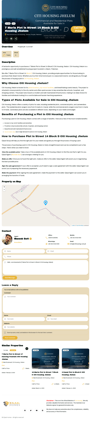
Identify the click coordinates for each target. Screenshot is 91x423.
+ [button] (4, 188)
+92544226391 (52, 239)
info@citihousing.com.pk (76, 245)
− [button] (4, 190)
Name (6, 316)
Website (6, 324)
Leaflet (73, 226)
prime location (33, 88)
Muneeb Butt (16, 155)
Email (49, 316)
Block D (29, 74)
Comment (7, 294)
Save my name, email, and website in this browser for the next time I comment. (30, 333)
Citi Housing (79, 400)
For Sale (8, 23)
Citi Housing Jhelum (31, 79)
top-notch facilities (47, 88)
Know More (18, 243)
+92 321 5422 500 (74, 239)
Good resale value (10, 132)
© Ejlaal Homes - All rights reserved (13, 417)
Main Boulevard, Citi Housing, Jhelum (13, 363)
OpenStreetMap (80, 226)
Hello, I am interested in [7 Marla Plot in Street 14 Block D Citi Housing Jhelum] (46, 268)
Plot (14, 23)
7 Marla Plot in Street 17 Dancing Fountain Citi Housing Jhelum (15, 357)
